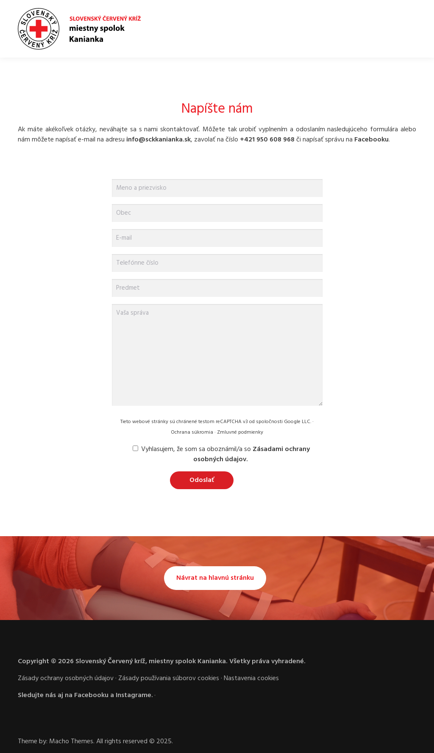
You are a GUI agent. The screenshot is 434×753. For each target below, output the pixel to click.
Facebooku (371, 139)
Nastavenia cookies (251, 678)
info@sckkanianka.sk (158, 139)
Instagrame (133, 695)
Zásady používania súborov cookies (168, 678)
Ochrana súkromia (192, 432)
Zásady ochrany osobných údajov (66, 678)
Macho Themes (71, 741)
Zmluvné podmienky (240, 432)
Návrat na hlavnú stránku (215, 578)
